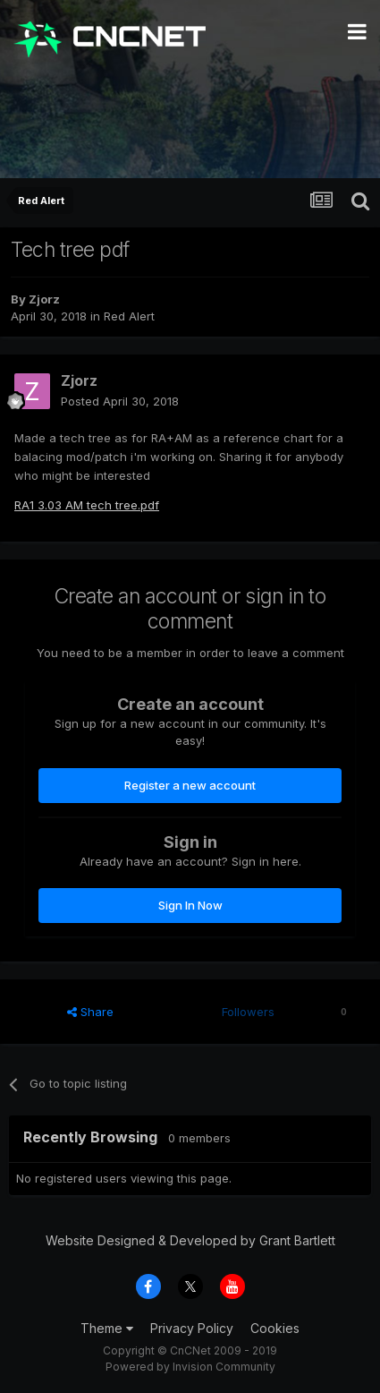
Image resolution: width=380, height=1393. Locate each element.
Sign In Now (190, 905)
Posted (120, 401)
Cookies (275, 1328)
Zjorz (44, 299)
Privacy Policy (191, 1328)
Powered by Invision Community (190, 1366)
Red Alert (129, 316)
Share (90, 1011)
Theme (106, 1328)
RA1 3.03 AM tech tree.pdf (86, 505)
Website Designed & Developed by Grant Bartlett (190, 1240)
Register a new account (190, 785)
